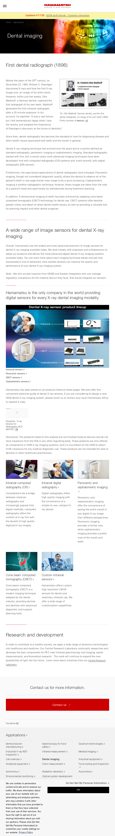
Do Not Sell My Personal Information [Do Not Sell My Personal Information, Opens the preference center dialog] (86, 783)
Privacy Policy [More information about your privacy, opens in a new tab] (26, 833)
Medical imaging (87, 767)
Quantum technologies (91, 760)
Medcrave (81, 121)
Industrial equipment (90, 775)
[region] (57, 807)
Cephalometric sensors (19, 381)
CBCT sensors (14, 377)
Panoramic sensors (16, 374)
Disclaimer (11, 739)
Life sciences (13, 775)
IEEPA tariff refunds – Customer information (68, 15)
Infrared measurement (54, 767)
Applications (18, 22)
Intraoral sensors (15, 370)
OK (78, 790)
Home (8, 22)
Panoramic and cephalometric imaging (88, 499)
